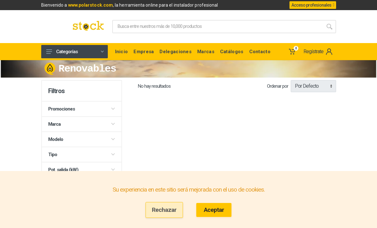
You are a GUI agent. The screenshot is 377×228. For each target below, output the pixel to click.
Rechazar (164, 209)
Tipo (81, 154)
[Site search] (217, 26)
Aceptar (214, 209)
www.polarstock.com (90, 5)
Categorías (75, 51)
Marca (81, 124)
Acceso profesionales (312, 5)
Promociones (81, 109)
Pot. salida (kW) (81, 170)
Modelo (81, 139)
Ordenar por (277, 86)
